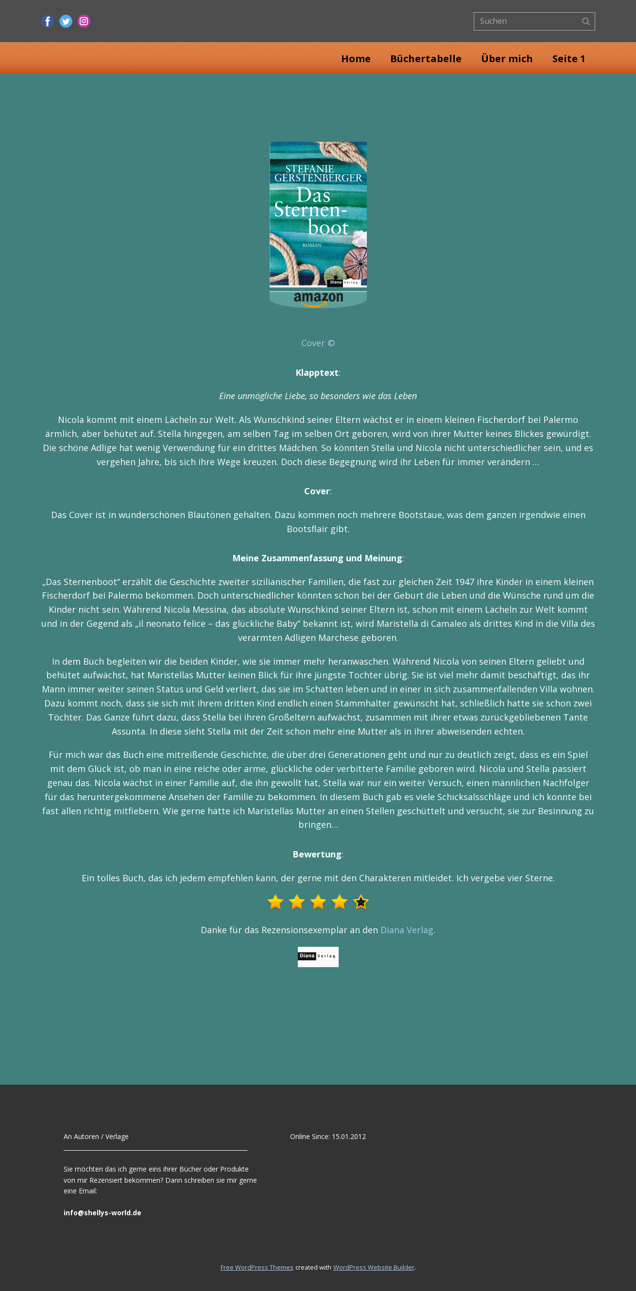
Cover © (318, 343)
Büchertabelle (426, 58)
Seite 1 (568, 58)
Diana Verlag (406, 930)
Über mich (507, 58)
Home (356, 58)
